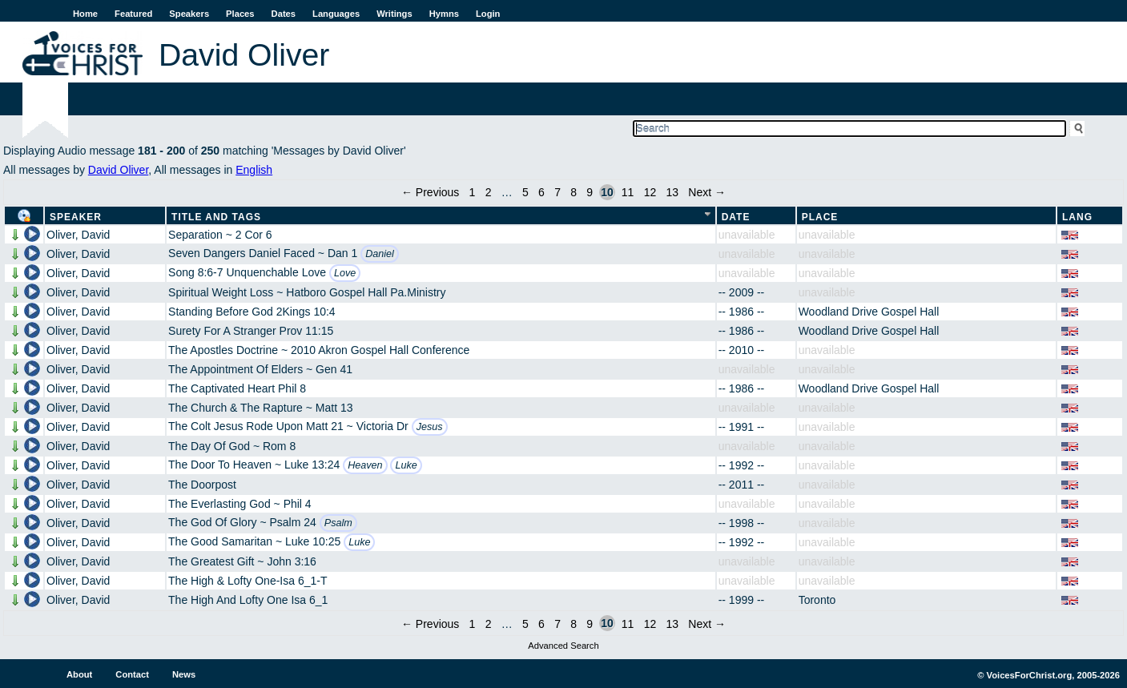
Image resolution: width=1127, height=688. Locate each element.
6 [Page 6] (541, 192)
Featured (133, 13)
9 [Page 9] (589, 192)
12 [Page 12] (650, 192)
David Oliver (118, 169)
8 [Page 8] (573, 192)
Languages (336, 13)
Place (820, 217)
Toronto (817, 599)
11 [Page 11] (628, 192)
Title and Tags (216, 217)
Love (345, 273)
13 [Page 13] (672, 192)
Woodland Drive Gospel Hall (869, 311)
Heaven (365, 465)
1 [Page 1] (472, 192)
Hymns (444, 13)
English (253, 169)
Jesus (430, 427)
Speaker (76, 217)
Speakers (189, 13)
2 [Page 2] (488, 192)
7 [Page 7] (557, 192)
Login (488, 13)
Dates (284, 13)
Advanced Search (563, 645)
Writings (394, 13)
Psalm (338, 523)
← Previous (430, 192)
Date (736, 217)
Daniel (379, 254)
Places (240, 13)
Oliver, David (78, 234)
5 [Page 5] (525, 192)
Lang (1077, 217)
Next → (707, 192)
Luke (406, 465)
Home (85, 13)
